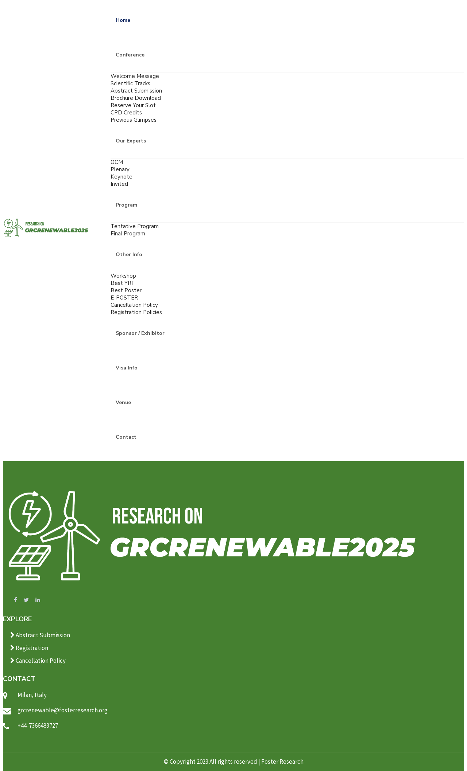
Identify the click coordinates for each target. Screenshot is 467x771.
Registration (29, 648)
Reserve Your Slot (133, 105)
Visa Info (127, 367)
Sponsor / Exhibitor (140, 333)
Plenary (120, 169)
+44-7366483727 (38, 725)
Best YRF (123, 283)
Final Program (128, 233)
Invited (119, 184)
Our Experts (131, 140)
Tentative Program (135, 226)
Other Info (129, 254)
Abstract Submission (136, 90)
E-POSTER (124, 297)
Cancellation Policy (134, 305)
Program (126, 204)
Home (123, 20)
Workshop (123, 275)
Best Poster (126, 290)
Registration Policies (136, 312)
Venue (123, 402)
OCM (117, 162)
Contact (126, 437)
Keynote (121, 176)
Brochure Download (136, 98)
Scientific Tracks (130, 83)
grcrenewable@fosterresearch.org (63, 710)
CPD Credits (126, 112)
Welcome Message (135, 76)
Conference (130, 54)
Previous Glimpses (134, 120)
